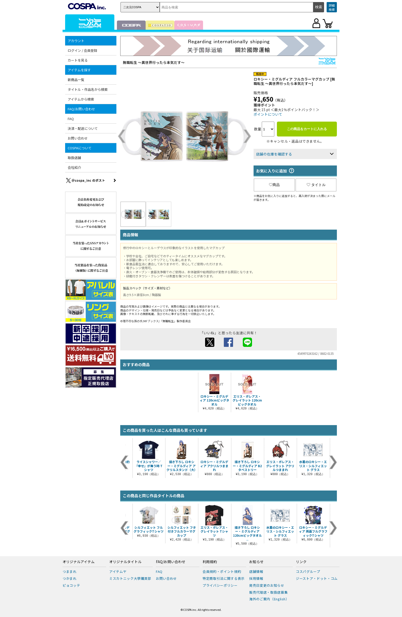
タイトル (316, 185)
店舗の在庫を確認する (274, 153)
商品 (274, 185)
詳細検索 (332, 7)
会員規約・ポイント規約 (222, 571)
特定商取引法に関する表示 (224, 578)
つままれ (70, 571)
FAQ (71, 118)
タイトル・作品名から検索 (88, 89)
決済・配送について (83, 128)
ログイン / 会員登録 (82, 50)
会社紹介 (74, 167)
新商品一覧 (76, 79)
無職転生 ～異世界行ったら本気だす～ (154, 62)
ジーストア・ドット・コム (317, 578)
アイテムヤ (117, 571)
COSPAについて (80, 147)
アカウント (76, 40)
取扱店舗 (74, 157)
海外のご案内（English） (269, 598)
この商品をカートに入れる (307, 129)
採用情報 (256, 578)
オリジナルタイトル (125, 562)
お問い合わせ (78, 138)
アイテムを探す (79, 69)
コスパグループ (308, 571)
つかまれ (70, 578)
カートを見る (78, 60)
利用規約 (210, 562)
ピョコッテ (71, 585)
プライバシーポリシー (220, 585)
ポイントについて (268, 114)
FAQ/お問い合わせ (81, 108)
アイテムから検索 (81, 99)
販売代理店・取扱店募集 (268, 592)
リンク (301, 562)
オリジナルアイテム (79, 562)
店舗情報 (256, 571)
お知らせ (256, 562)
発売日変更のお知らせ (266, 585)
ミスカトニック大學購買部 (130, 578)
